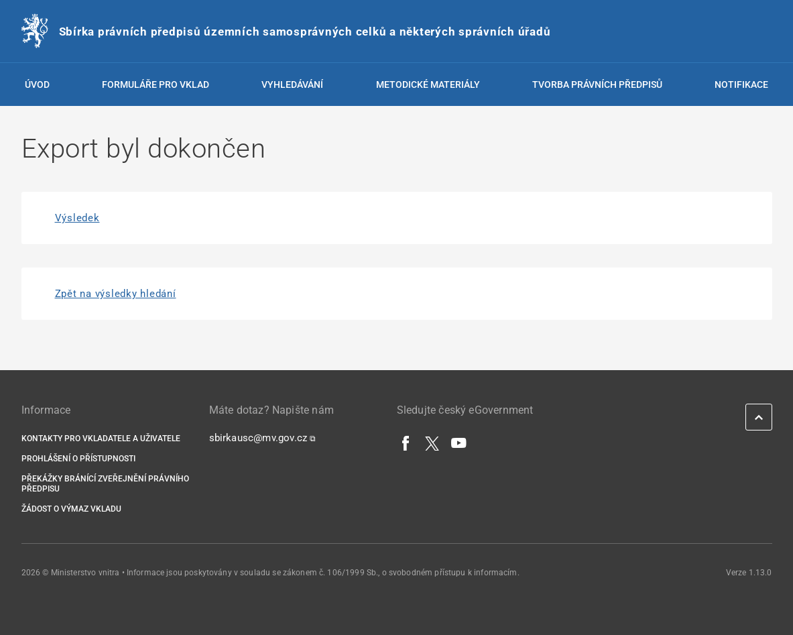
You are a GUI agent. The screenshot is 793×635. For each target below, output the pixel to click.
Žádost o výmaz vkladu (71, 509)
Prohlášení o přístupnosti (78, 458)
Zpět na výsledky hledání (115, 294)
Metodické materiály (428, 84)
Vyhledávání (292, 84)
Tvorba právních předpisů (597, 84)
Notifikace (741, 84)
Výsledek (77, 218)
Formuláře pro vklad (155, 84)
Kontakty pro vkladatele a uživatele (100, 438)
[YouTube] (459, 443)
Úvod (37, 84)
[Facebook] (406, 443)
